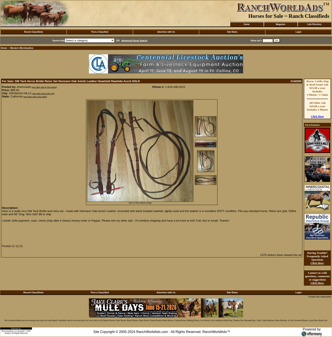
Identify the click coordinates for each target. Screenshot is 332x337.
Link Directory (314, 24)
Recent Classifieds (33, 32)
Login (298, 32)
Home (247, 24)
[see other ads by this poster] (44, 87)
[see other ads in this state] (35, 97)
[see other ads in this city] (43, 94)
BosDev (8, 333)
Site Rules (232, 32)
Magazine (280, 24)
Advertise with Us (166, 32)
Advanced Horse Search (134, 40)
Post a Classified (99, 32)
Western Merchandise (21, 48)
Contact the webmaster (319, 296)
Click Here (317, 116)
